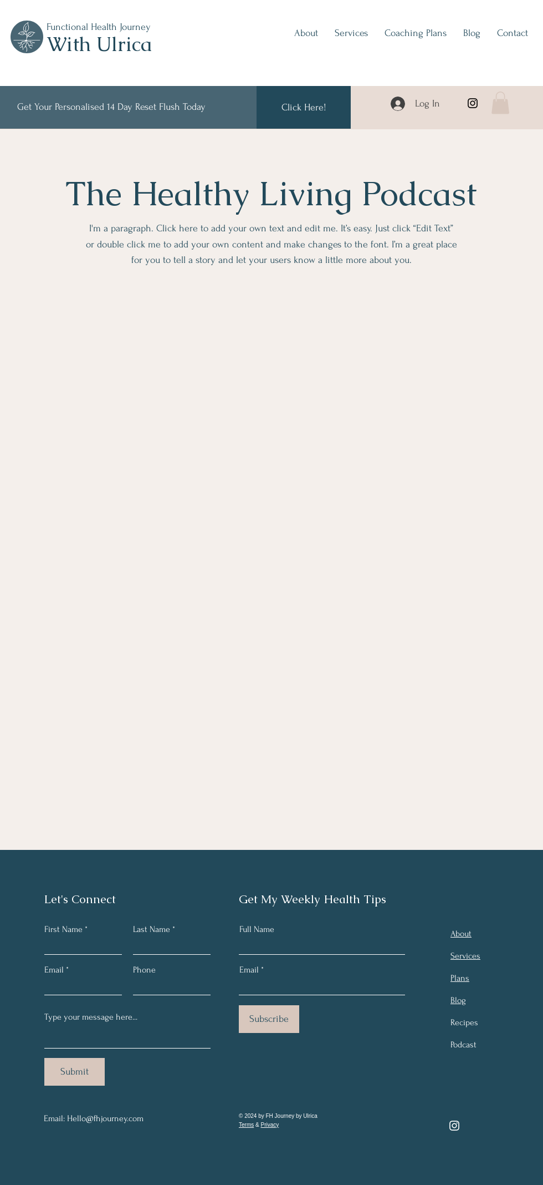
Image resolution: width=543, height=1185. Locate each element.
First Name (63, 929)
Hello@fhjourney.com (105, 1118)
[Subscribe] (269, 1019)
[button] (500, 103)
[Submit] (74, 1072)
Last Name (151, 929)
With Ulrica (99, 44)
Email (54, 969)
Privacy (269, 1125)
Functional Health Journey (99, 27)
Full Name (256, 929)
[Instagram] (472, 103)
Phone (144, 969)
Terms (246, 1125)
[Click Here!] (304, 107)
